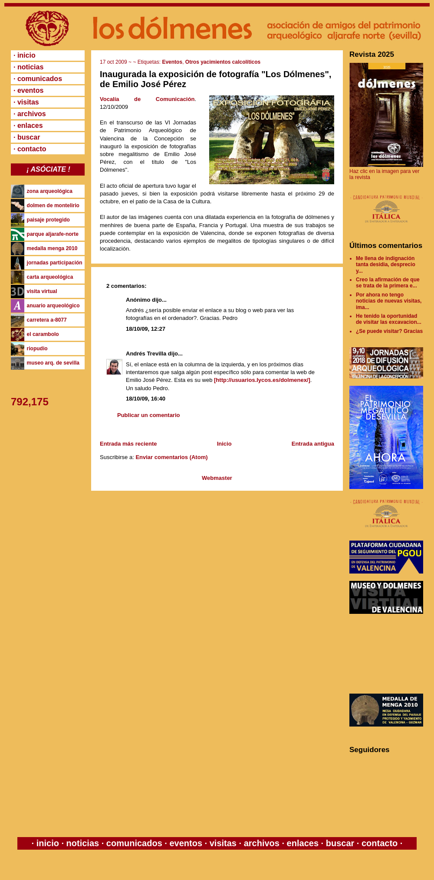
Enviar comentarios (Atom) (171, 457)
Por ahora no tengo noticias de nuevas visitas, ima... (388, 301)
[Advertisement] (388, 653)
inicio (47, 843)
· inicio (24, 55)
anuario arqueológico (53, 306)
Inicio (224, 443)
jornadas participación (54, 263)
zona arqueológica (49, 191)
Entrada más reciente (128, 443)
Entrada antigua (313, 443)
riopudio (37, 348)
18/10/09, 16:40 (145, 398)
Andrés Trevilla (146, 353)
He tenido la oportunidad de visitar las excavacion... (388, 319)
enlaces (301, 843)
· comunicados (37, 78)
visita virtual (42, 291)
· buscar (26, 137)
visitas (223, 843)
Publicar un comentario (148, 415)
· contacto (29, 149)
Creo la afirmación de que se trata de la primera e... (388, 283)
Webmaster (217, 478)
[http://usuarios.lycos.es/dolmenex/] (262, 380)
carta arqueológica (50, 277)
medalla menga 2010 (52, 248)
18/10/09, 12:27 (145, 329)
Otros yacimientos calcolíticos (222, 62)
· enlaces (28, 125)
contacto (378, 843)
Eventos (172, 62)
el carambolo (43, 334)
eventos (186, 843)
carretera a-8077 (47, 320)
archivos (261, 843)
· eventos (28, 90)
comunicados (134, 843)
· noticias (28, 67)
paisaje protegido (48, 220)
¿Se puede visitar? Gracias (389, 331)
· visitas (26, 102)
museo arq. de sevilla (53, 363)
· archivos (29, 113)
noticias (83, 843)
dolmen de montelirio (53, 205)
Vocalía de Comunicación (147, 99)
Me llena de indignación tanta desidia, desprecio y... (385, 264)
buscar (340, 843)
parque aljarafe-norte (53, 234)
